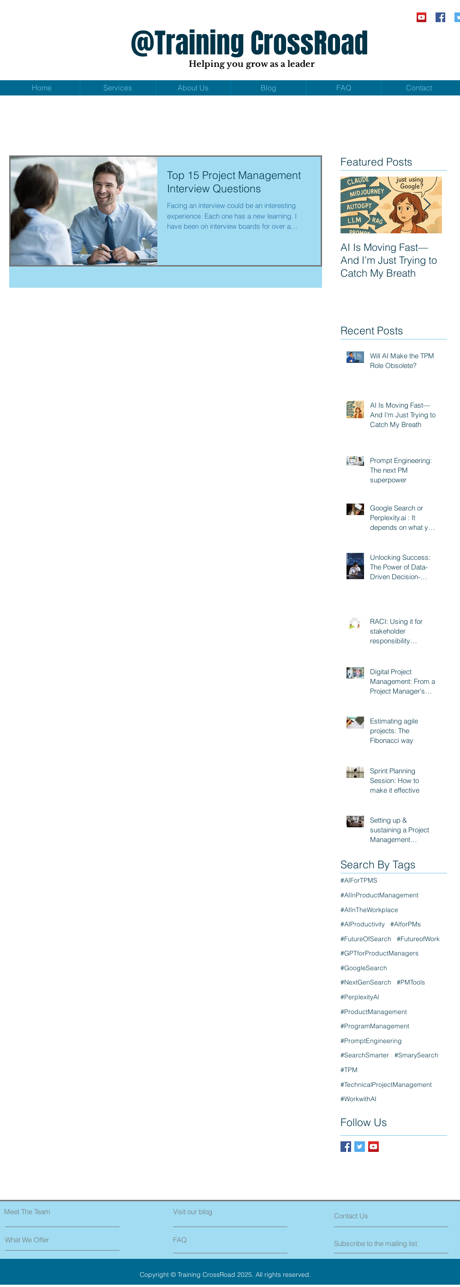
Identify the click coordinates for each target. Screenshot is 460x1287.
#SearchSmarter (365, 1055)
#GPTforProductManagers (379, 953)
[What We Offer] (40, 1240)
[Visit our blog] (213, 1211)
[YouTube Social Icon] (421, 17)
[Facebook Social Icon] (440, 17)
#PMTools (411, 982)
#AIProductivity (363, 924)
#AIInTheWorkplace (369, 910)
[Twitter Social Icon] (359, 1146)
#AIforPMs (405, 924)
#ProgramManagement (375, 1026)
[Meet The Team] (44, 1211)
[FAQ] (199, 1240)
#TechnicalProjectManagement (386, 1084)
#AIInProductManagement (379, 895)
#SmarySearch (416, 1055)
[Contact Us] (369, 1216)
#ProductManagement (374, 1012)
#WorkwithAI (358, 1099)
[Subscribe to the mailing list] (376, 1243)
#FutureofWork (418, 939)
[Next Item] (427, 205)
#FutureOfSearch (366, 939)
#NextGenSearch (366, 982)
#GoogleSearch (364, 968)
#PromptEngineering (371, 1041)
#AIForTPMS (359, 880)
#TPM (349, 1070)
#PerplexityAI (360, 997)
